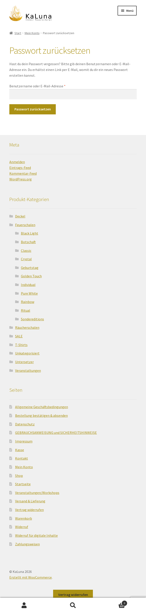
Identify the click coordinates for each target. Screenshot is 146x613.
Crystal (26, 259)
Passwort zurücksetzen (32, 109)
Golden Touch (31, 276)
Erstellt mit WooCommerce (30, 577)
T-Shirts (21, 345)
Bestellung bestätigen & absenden (41, 415)
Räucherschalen (27, 327)
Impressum (23, 441)
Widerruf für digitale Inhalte (36, 535)
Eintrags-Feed (20, 167)
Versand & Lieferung (30, 501)
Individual (28, 284)
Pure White (29, 293)
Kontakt (21, 458)
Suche (73, 605)
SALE (19, 336)
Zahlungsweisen (27, 544)
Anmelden (17, 162)
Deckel (20, 216)
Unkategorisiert (27, 353)
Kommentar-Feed (23, 173)
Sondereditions (32, 319)
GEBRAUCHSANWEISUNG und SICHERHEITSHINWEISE (56, 432)
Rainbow (27, 302)
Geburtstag (29, 267)
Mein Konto (32, 33)
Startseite (23, 484)
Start (17, 33)
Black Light (29, 233)
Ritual (25, 310)
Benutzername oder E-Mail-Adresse (46, 85)
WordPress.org (20, 179)
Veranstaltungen (28, 370)
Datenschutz (25, 424)
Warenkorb (23, 518)
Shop (19, 475)
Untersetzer (24, 362)
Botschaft (28, 242)
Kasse (19, 450)
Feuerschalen (25, 225)
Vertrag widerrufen (29, 509)
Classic (26, 250)
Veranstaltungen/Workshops (37, 492)
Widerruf (21, 527)
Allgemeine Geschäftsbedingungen (41, 407)
